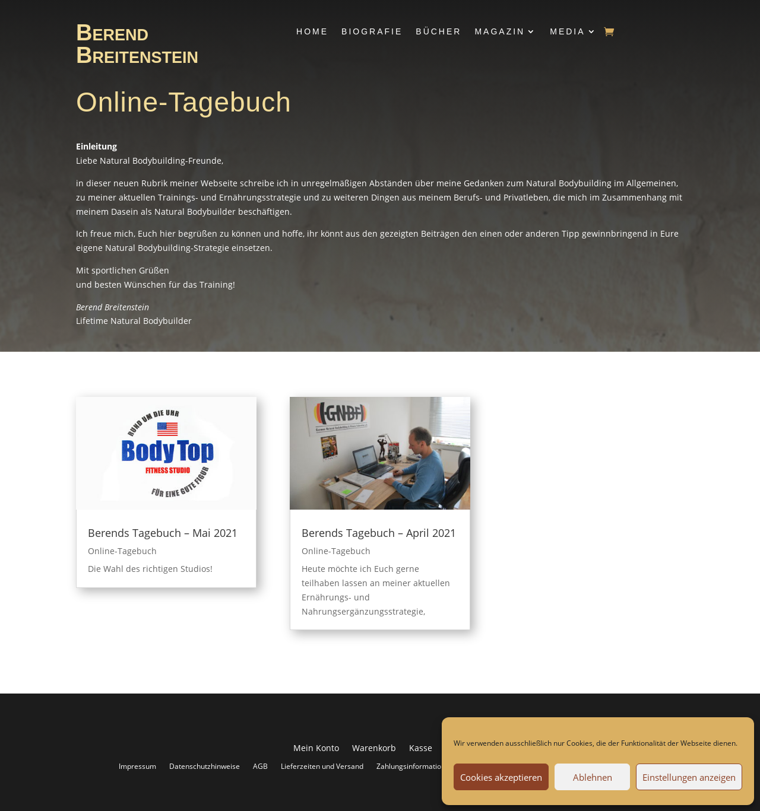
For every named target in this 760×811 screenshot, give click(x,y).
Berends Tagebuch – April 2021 (379, 533)
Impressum (137, 766)
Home (312, 31)
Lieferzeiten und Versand (322, 766)
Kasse (420, 748)
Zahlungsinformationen (415, 766)
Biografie (372, 31)
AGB (260, 766)
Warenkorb (374, 748)
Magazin (499, 31)
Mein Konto (316, 748)
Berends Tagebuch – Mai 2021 (163, 533)
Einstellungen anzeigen (689, 777)
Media (567, 31)
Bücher (438, 31)
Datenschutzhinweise (204, 766)
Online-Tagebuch (122, 550)
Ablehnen (592, 777)
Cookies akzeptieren (501, 777)
